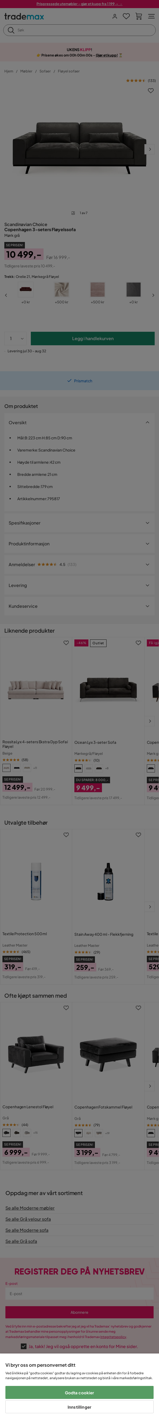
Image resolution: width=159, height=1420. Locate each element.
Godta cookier (79, 1392)
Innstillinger (79, 1406)
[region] (79, 1386)
